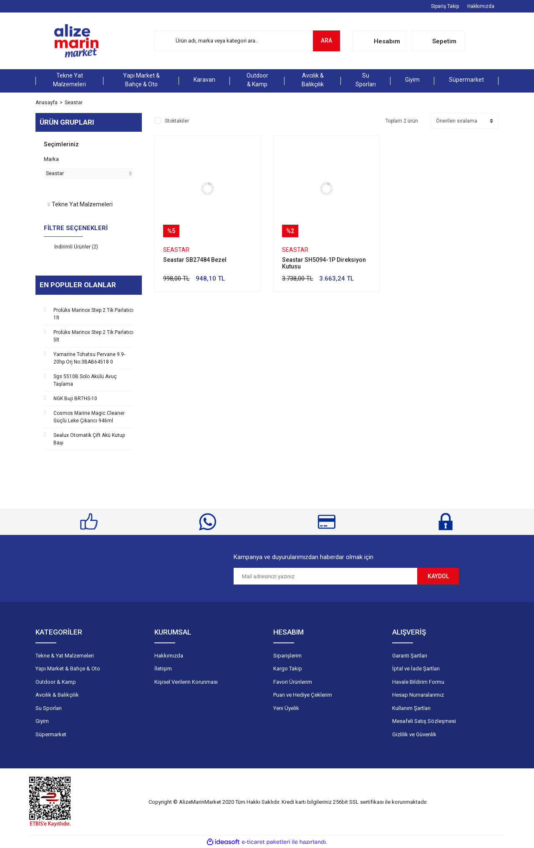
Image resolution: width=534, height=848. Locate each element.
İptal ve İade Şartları (416, 668)
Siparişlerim (287, 655)
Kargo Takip (287, 668)
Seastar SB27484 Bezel (195, 259)
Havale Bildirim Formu (418, 682)
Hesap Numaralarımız (418, 695)
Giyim (42, 721)
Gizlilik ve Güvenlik (414, 734)
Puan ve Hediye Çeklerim (302, 695)
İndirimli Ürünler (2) (76, 247)
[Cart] (438, 40)
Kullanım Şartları (411, 708)
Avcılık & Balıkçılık (57, 695)
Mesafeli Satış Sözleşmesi (424, 721)
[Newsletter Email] (325, 576)
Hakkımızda (480, 6)
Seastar (74, 102)
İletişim (163, 668)
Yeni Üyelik (286, 708)
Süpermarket (50, 734)
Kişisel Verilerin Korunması (186, 682)
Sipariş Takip (445, 6)
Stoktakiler (177, 121)
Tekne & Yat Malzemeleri (64, 655)
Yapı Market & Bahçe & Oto (67, 668)
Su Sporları (48, 708)
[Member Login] (380, 40)
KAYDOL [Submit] (438, 576)
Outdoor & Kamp (55, 682)
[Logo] (76, 41)
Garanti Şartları (409, 655)
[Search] (247, 40)
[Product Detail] (171, 231)
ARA (326, 40)
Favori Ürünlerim (292, 682)
